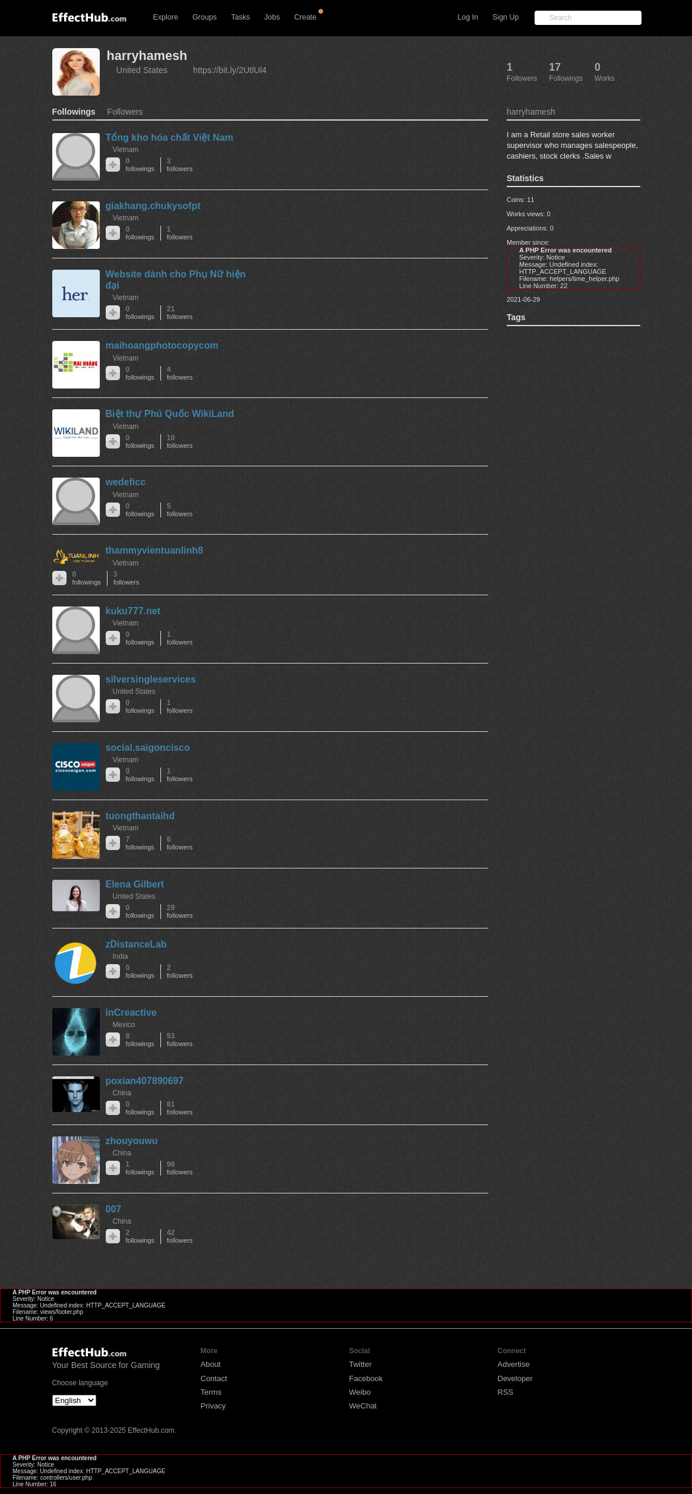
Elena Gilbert (135, 884)
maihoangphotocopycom (162, 345)
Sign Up (505, 17)
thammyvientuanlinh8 (154, 550)
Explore (165, 17)
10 (179, 441)
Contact (214, 1378)
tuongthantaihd (140, 816)
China (122, 1093)
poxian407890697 (145, 1081)
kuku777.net (133, 611)
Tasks (240, 17)
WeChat (363, 1405)
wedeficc (126, 482)
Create (305, 17)
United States (142, 70)
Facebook (366, 1378)
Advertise (514, 1364)
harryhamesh (147, 55)
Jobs (272, 17)
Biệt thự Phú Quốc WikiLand (170, 414)
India (120, 956)
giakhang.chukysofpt (153, 206)
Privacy (213, 1405)
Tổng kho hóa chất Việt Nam (169, 137)
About (211, 1364)
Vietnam (126, 150)
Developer (515, 1378)
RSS (506, 1392)
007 (114, 1209)
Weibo (360, 1392)
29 (179, 911)
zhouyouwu (132, 1141)
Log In (467, 17)
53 (179, 1039)
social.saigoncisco (148, 748)
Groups (204, 17)
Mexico (124, 1025)
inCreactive (131, 1012)
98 (179, 1168)
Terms (211, 1392)
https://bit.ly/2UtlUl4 (230, 70)
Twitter (360, 1364)
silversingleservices (151, 679)
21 (179, 312)
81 (179, 1108)
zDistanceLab (136, 944)
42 (179, 1236)
